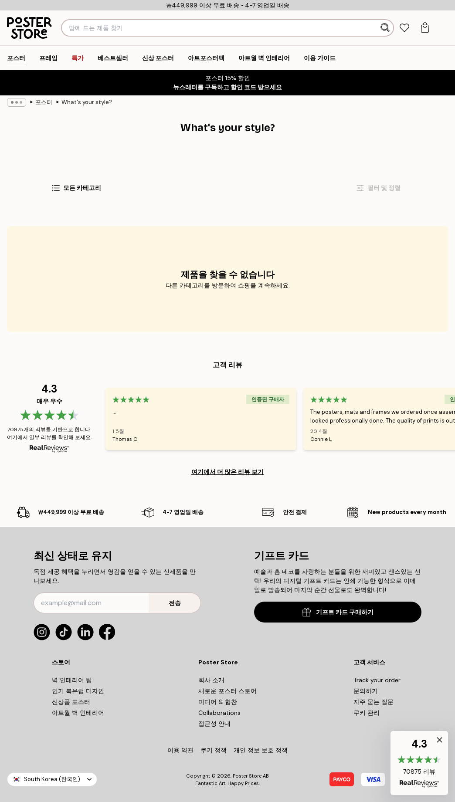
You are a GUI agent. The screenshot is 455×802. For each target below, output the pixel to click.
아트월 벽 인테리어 (78, 713)
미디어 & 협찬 (217, 702)
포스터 (43, 102)
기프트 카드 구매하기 (338, 612)
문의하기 (365, 691)
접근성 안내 (214, 724)
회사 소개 (211, 680)
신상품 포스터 (71, 702)
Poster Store (247, 776)
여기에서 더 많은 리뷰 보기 (227, 472)
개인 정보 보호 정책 (261, 750)
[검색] (386, 28)
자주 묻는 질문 (373, 702)
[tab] (404, 28)
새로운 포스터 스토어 (227, 691)
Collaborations (219, 713)
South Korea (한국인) (52, 779)
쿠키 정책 (213, 750)
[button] (419, 763)
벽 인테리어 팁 (72, 680)
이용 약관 (180, 750)
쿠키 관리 (366, 713)
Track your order (377, 680)
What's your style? (86, 102)
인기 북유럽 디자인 (78, 691)
